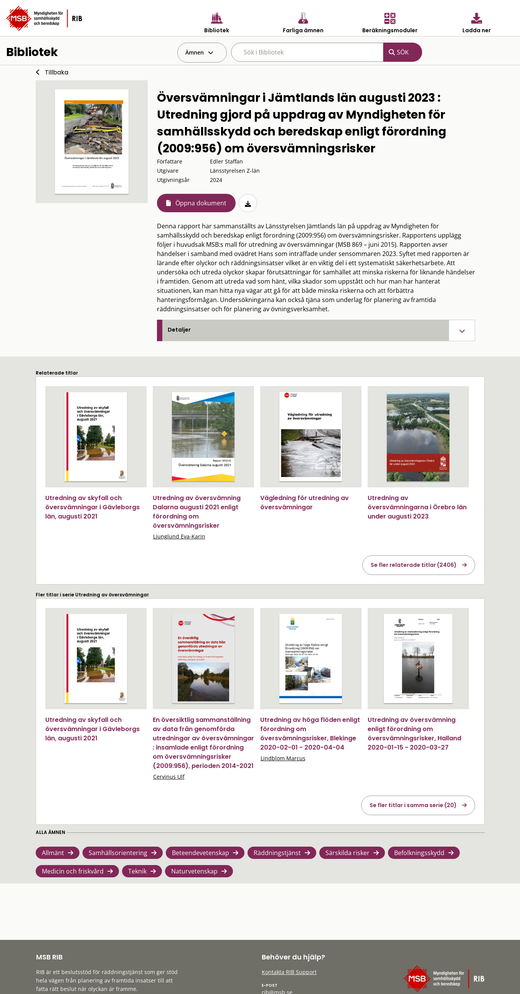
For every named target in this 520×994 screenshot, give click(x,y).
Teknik (137, 871)
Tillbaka (56, 72)
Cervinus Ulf (169, 776)
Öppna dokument (200, 203)
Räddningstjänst (277, 853)
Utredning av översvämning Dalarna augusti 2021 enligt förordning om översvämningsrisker (197, 512)
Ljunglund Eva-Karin (179, 536)
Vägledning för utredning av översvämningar (304, 503)
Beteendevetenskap (200, 853)
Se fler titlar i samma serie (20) (413, 805)
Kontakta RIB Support (289, 972)
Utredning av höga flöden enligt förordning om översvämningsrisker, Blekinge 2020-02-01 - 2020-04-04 (310, 733)
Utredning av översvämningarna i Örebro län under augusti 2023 (417, 507)
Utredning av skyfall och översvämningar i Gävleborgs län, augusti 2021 (92, 507)
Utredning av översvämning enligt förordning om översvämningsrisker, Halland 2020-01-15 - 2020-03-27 (414, 733)
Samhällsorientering (118, 853)
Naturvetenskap (194, 871)
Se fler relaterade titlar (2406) (414, 565)
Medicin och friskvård (73, 871)
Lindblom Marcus (283, 758)
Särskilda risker (347, 853)
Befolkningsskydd (419, 853)
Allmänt (53, 853)
